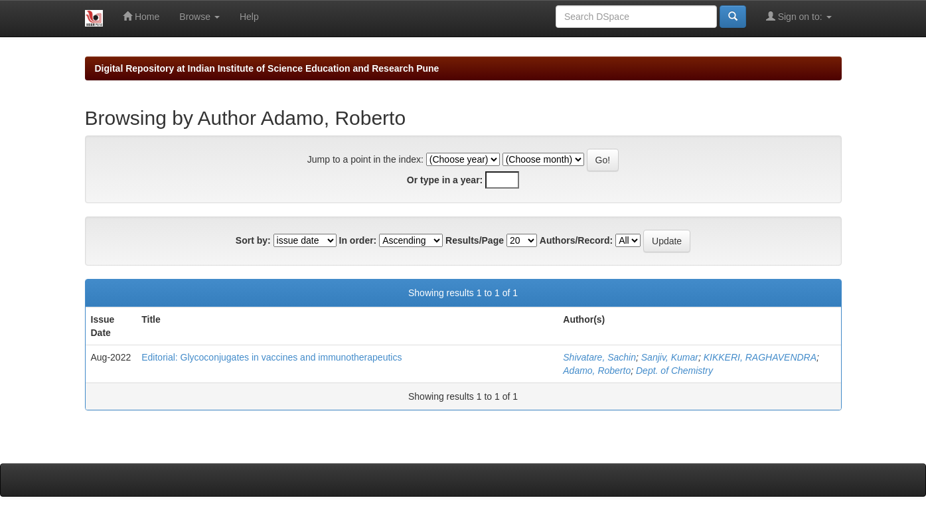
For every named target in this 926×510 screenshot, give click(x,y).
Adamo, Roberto (597, 370)
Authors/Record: (576, 240)
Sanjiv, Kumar (669, 357)
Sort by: (253, 240)
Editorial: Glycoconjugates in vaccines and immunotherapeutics (271, 357)
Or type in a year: (445, 180)
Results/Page (474, 240)
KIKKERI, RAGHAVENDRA (760, 357)
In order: (358, 240)
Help (249, 16)
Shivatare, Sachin (599, 357)
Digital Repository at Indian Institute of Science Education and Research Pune (267, 68)
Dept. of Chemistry (674, 370)
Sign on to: (799, 16)
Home (141, 16)
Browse (199, 16)
